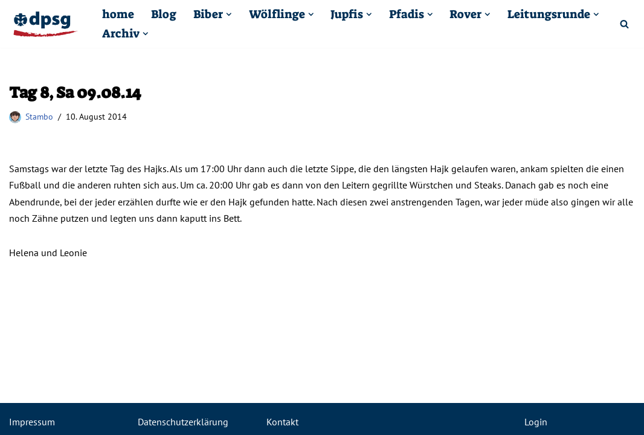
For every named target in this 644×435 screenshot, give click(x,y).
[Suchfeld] (624, 23)
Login (535, 422)
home (118, 14)
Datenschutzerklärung (183, 422)
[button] (229, 14)
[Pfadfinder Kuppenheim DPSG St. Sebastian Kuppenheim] (45, 24)
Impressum (32, 422)
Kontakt (282, 422)
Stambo (39, 116)
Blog (163, 14)
